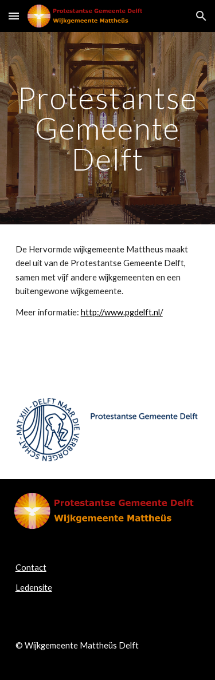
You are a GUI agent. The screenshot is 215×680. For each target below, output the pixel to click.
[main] (108, 128)
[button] (14, 15)
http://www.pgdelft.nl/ (122, 312)
